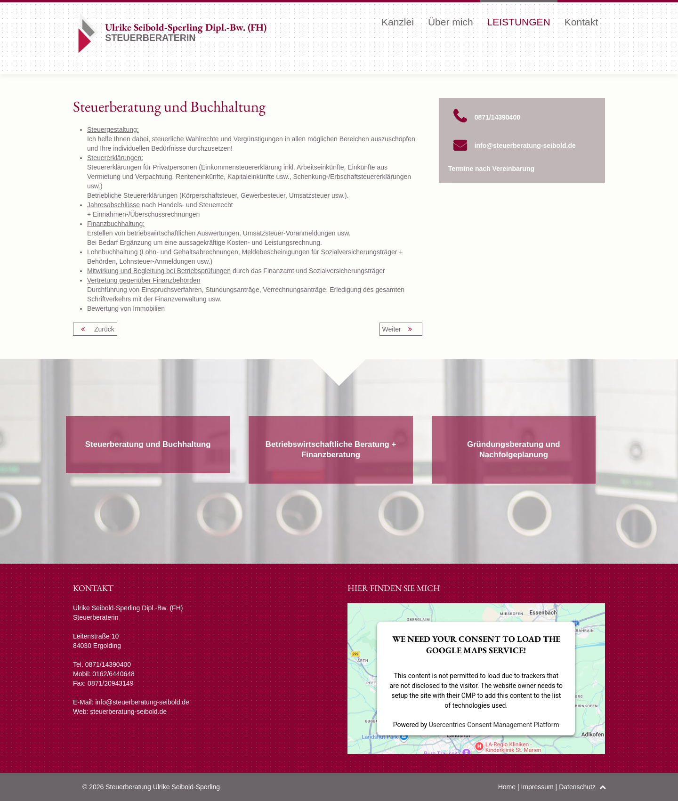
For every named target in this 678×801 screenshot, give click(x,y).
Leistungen (518, 21)
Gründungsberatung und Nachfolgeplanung (513, 449)
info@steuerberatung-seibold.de (525, 145)
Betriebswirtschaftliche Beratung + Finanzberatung (331, 449)
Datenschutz (577, 787)
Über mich (450, 21)
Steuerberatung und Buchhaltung (148, 444)
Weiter (401, 329)
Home (507, 787)
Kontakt (581, 21)
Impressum (537, 787)
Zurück (95, 329)
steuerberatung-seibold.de (128, 711)
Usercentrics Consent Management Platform (494, 724)
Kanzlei (397, 21)
